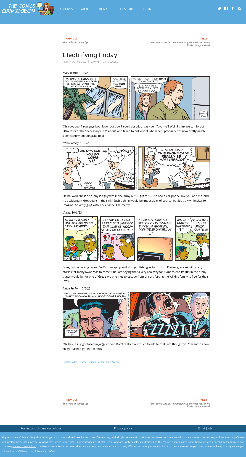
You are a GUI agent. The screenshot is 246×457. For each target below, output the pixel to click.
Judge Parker (96, 362)
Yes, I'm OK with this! (216, 444)
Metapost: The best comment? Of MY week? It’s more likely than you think (180, 44)
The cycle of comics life (75, 42)
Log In (146, 9)
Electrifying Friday (90, 55)
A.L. (54, 451)
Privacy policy (123, 428)
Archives (66, 9)
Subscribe (126, 9)
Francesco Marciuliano (24, 446)
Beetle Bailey (70, 362)
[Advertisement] (127, 385)
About (86, 9)
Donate (104, 9)
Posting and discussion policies (41, 428)
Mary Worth (112, 362)
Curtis (83, 362)
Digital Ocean (105, 441)
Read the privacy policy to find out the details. (214, 434)
